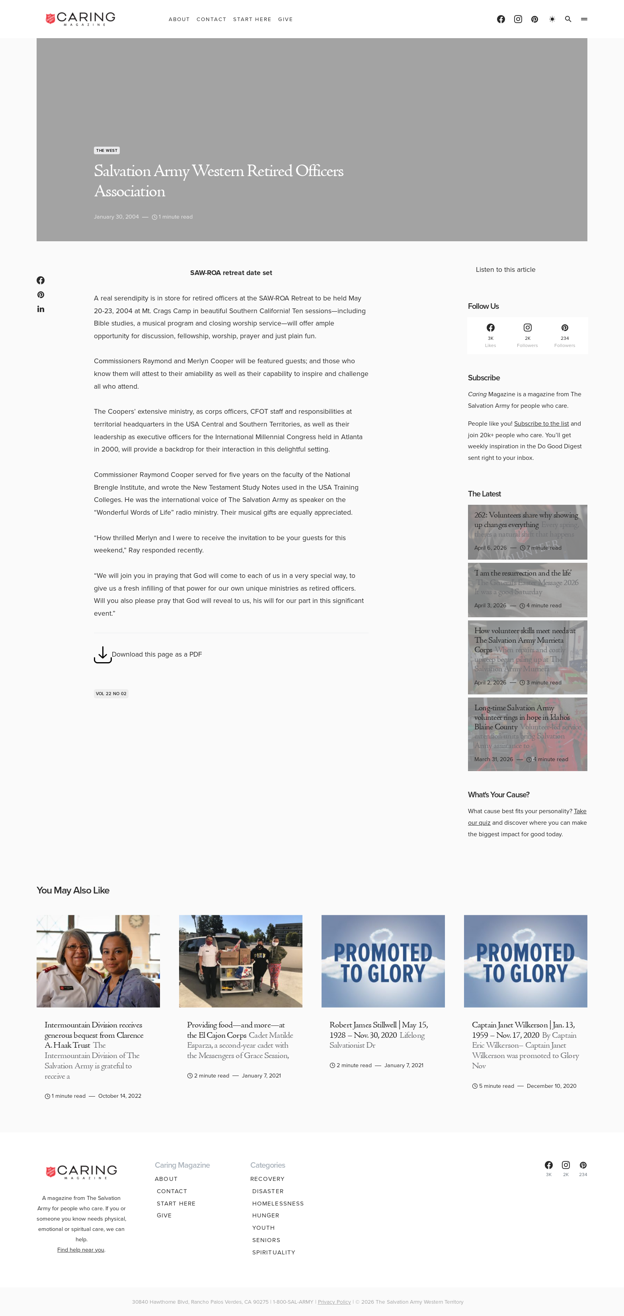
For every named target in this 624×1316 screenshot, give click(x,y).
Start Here (174, 1203)
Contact (170, 1191)
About (166, 1179)
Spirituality (272, 1252)
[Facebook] (501, 19)
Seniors (264, 1240)
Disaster (266, 1191)
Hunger (264, 1215)
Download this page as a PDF (148, 655)
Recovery (267, 1179)
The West (106, 150)
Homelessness (276, 1203)
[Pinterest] (534, 19)
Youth (261, 1228)
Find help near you (80, 1244)
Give (162, 1215)
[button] (552, 19)
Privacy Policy (334, 1302)
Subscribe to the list (541, 423)
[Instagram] (518, 19)
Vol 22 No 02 (111, 693)
